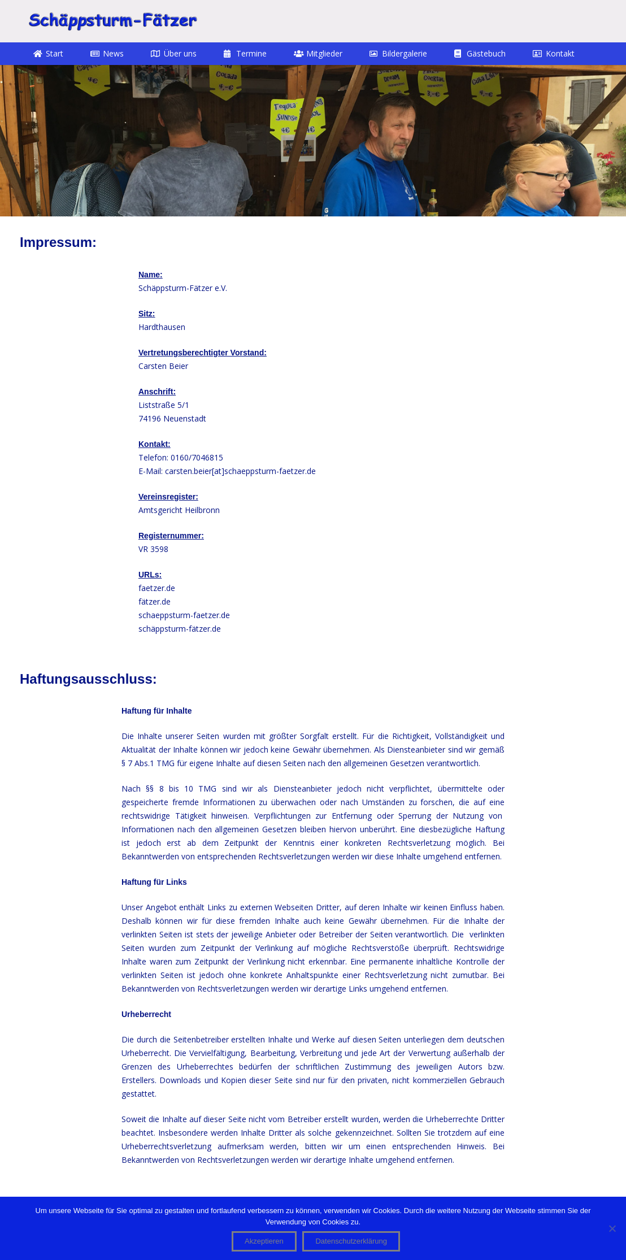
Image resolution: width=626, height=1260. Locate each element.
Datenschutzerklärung (350, 1241)
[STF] (112, 21)
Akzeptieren (264, 1241)
